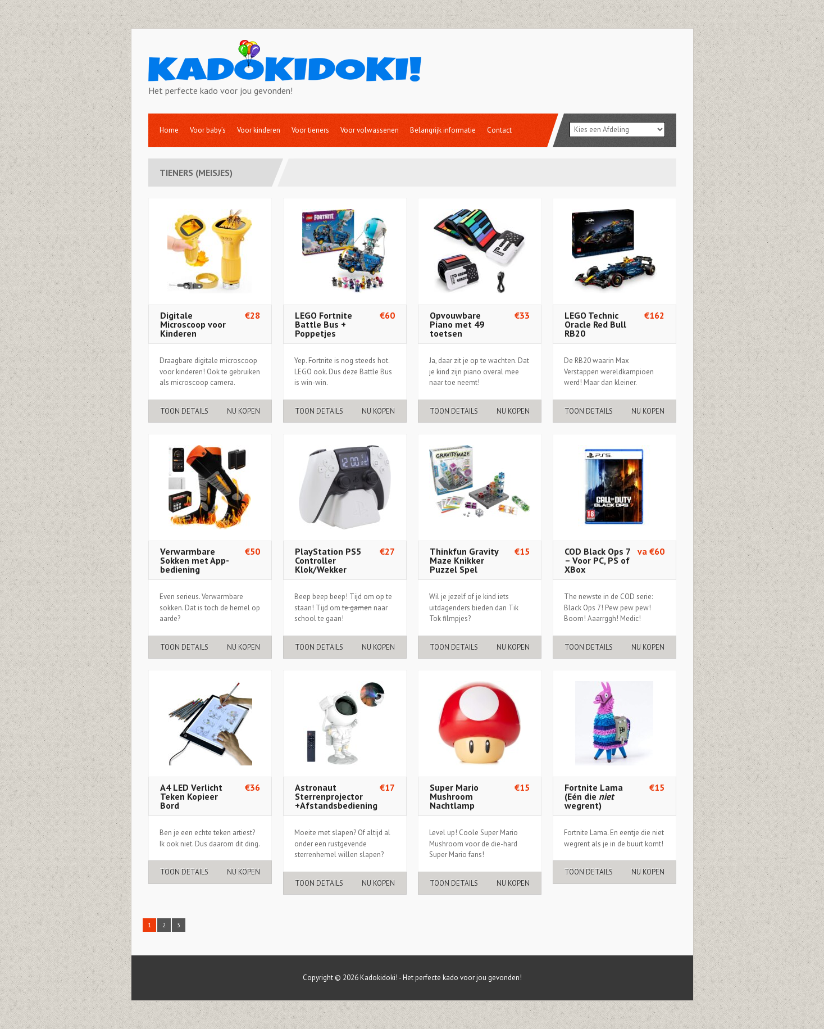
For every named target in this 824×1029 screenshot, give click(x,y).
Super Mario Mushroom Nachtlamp (454, 796)
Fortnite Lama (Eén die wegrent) (593, 796)
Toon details (184, 411)
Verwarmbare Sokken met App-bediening (194, 560)
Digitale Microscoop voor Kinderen (193, 324)
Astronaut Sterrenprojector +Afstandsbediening (336, 796)
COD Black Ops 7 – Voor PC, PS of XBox (597, 560)
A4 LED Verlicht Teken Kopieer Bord (191, 796)
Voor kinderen (258, 130)
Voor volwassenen (369, 130)
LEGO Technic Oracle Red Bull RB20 (595, 324)
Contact (499, 130)
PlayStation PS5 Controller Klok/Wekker (328, 560)
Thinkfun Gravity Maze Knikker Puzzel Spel (464, 560)
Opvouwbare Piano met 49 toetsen (457, 324)
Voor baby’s (208, 130)
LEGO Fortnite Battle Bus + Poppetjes (323, 324)
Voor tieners (310, 130)
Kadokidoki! (379, 977)
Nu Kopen (243, 411)
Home (169, 130)
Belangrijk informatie (443, 130)
